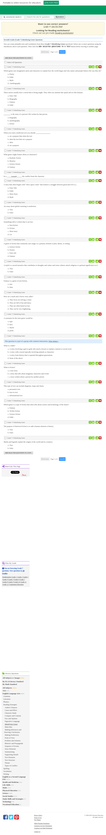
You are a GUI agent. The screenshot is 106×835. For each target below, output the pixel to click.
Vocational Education (11, 804)
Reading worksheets (64, 33)
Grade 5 (10, 579)
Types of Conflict (11, 765)
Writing (6, 774)
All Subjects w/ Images (11, 678)
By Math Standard (10, 684)
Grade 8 (5, 582)
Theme (7, 763)
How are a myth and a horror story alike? (18, 296)
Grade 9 (10, 582)
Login (46, 26)
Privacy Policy (38, 815)
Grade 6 (16, 579)
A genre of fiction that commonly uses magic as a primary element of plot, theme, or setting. (37, 243)
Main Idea (8, 727)
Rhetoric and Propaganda (14, 743)
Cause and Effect (11, 710)
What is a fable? (9, 345)
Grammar (6, 696)
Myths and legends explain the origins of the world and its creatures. (28, 442)
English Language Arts (11, 693)
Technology (7, 801)
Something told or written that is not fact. (18, 222)
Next (62, 52)
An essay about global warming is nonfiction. (20, 206)
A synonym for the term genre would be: (18, 318)
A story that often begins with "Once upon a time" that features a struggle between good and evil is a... (40, 184)
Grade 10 (17, 582)
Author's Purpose (11, 707)
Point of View (10, 738)
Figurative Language (12, 721)
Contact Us (37, 831)
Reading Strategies (10, 704)
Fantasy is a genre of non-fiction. (16, 281)
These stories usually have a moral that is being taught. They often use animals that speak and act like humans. (43, 92)
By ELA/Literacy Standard (13, 681)
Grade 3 (25, 577)
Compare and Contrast (13, 716)
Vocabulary (7, 771)
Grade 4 (5, 579)
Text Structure (10, 760)
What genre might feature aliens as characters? (20, 154)
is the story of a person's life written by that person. (26, 114)
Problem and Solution (12, 740)
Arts (4, 690)
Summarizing (10, 752)
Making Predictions (12, 735)
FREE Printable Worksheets (42, 823)
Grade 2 (20, 577)
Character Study (10, 713)
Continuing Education (16, 584)
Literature (7, 699)
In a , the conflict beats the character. (24, 176)
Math (5, 788)
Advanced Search (12, 17)
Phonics (6, 702)
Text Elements (10, 757)
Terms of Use (38, 817)
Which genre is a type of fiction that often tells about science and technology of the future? (36, 404)
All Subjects (7, 688)
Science (5, 793)
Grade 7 (22, 579)
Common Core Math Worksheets (43, 828)
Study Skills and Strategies (13, 799)
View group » (53, 341)
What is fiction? (9, 367)
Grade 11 (23, 582)
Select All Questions (13, 62)
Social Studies (8, 796)
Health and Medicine (11, 782)
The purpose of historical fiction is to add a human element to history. (29, 426)
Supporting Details (11, 754)
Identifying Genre (11, 724)
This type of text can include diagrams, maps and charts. (24, 386)
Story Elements (10, 749)
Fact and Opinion (11, 718)
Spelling (6, 768)
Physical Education (10, 790)
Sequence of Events (12, 746)
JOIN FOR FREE (51, 2)
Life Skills (6, 785)
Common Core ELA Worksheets (43, 825)
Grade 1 (14, 577)
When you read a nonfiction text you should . (27, 133)
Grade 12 (5, 584)
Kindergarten (6, 577)
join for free (57, 26)
